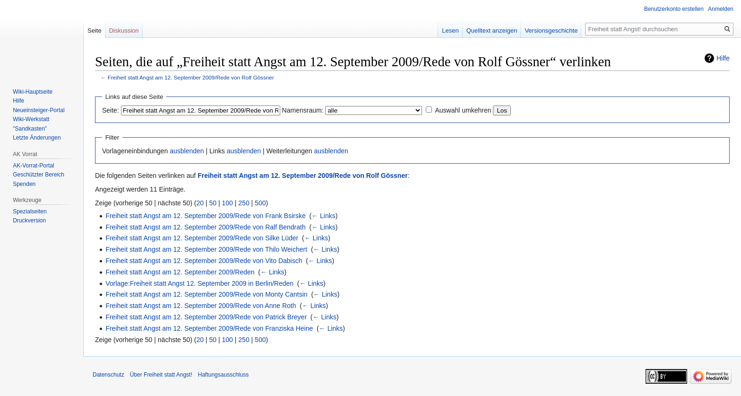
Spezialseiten (29, 211)
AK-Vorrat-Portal (33, 165)
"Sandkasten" (30, 128)
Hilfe (723, 58)
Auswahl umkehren (463, 110)
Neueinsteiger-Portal (38, 110)
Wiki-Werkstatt (31, 119)
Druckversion (29, 220)
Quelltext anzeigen (491, 30)
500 (260, 203)
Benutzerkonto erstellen (674, 9)
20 (200, 203)
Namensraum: (303, 110)
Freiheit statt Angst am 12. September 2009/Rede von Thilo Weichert (206, 249)
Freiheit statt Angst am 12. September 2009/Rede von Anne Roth (200, 305)
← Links (323, 216)
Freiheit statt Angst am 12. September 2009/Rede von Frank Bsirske (205, 216)
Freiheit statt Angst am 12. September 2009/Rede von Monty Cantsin (206, 294)
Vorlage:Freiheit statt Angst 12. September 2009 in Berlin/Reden (199, 283)
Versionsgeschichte (551, 30)
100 (227, 203)
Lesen (450, 30)
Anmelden (720, 9)
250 (243, 203)
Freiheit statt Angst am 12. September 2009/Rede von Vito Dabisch (203, 260)
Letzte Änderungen (36, 137)
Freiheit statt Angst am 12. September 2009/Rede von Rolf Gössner (191, 77)
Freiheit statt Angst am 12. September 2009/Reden (179, 272)
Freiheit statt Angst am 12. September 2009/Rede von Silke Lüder (201, 238)
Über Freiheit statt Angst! (161, 374)
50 (213, 203)
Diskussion (124, 30)
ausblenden (187, 151)
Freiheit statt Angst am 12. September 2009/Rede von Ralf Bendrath (205, 227)
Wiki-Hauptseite (32, 91)
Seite (94, 30)
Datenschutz (108, 374)
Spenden (24, 184)
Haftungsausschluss (223, 374)
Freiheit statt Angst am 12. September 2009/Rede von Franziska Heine (209, 328)
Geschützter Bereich (38, 174)
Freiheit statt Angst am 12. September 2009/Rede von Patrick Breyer (206, 317)
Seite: (110, 110)
